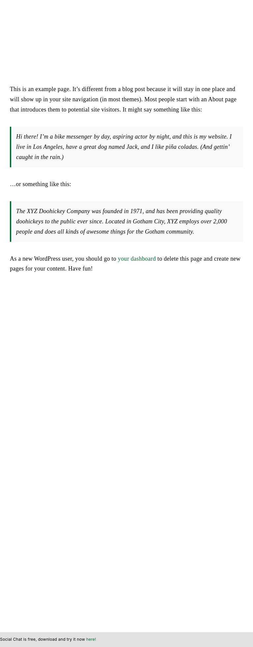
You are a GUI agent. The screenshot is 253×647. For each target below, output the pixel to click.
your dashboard (137, 258)
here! (91, 639)
